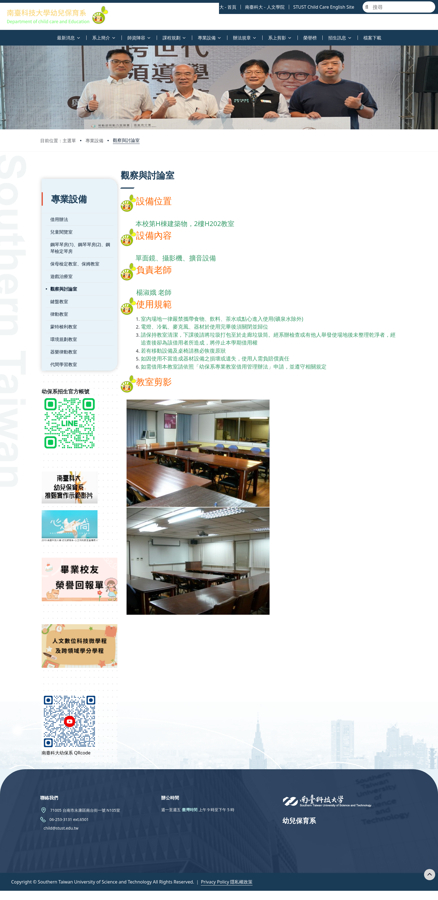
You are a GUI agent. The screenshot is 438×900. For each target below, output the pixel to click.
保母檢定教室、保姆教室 (73, 253)
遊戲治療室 (60, 266)
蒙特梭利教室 (62, 316)
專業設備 (94, 140)
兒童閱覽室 (60, 222)
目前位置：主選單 (58, 140)
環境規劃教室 (62, 329)
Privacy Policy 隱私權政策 (227, 891)
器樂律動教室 (62, 341)
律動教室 (58, 304)
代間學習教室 (62, 354)
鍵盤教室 (58, 291)
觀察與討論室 (126, 140)
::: (1, 34)
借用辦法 (58, 209)
